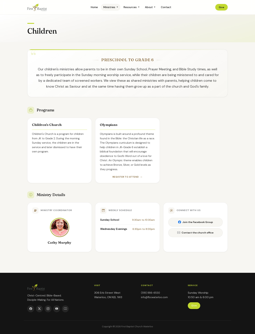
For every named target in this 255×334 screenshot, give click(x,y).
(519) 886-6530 (150, 292)
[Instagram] (48, 308)
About (149, 7)
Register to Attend (125, 176)
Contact (166, 7)
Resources (130, 7)
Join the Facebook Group (195, 222)
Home (94, 7)
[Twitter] (39, 308)
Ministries (109, 7)
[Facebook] (30, 308)
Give (221, 7)
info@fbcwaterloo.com (154, 297)
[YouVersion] (65, 308)
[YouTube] (56, 308)
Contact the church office (195, 232)
